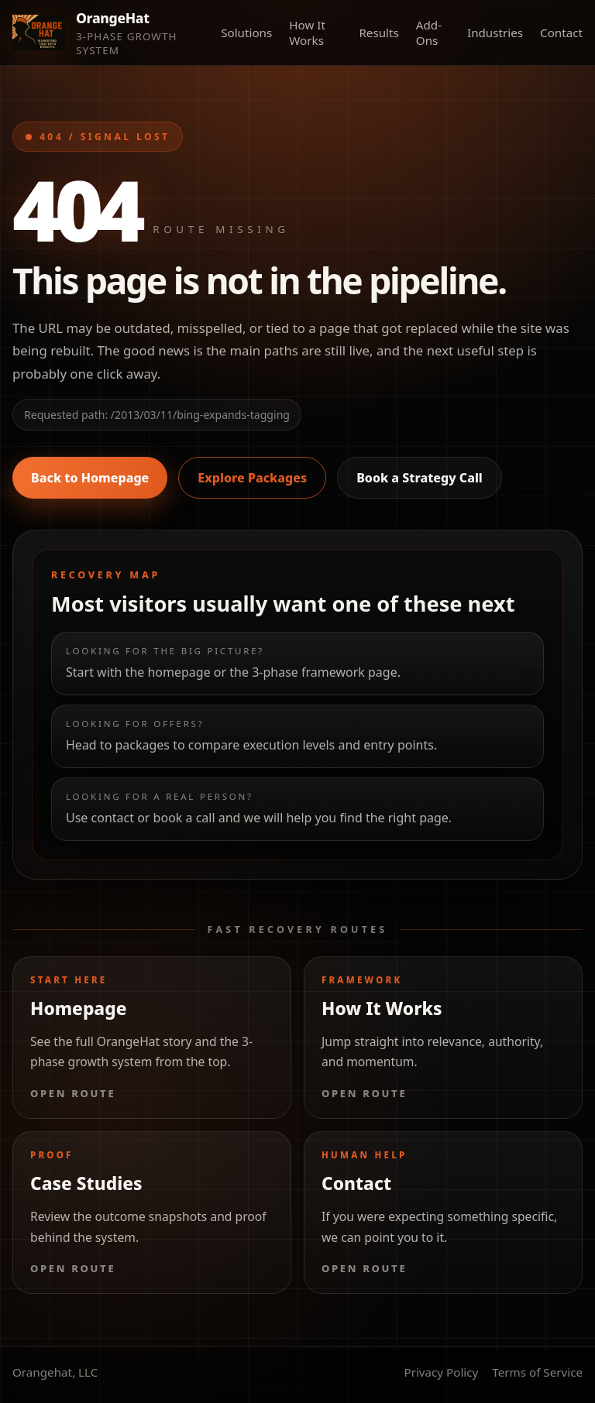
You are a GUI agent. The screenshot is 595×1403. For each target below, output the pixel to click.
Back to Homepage (90, 477)
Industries (495, 32)
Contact (561, 32)
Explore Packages (252, 477)
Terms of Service (537, 1372)
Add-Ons (429, 32)
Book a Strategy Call (419, 477)
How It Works (307, 32)
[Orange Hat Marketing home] (108, 32)
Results (378, 32)
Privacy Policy (441, 1372)
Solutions (246, 32)
